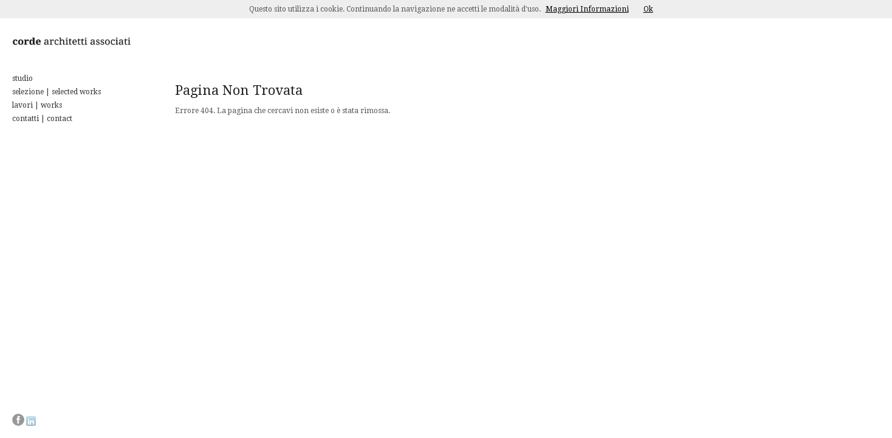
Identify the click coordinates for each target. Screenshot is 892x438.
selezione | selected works (56, 92)
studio (22, 78)
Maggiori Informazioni (587, 9)
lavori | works (37, 105)
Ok (648, 9)
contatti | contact (42, 118)
